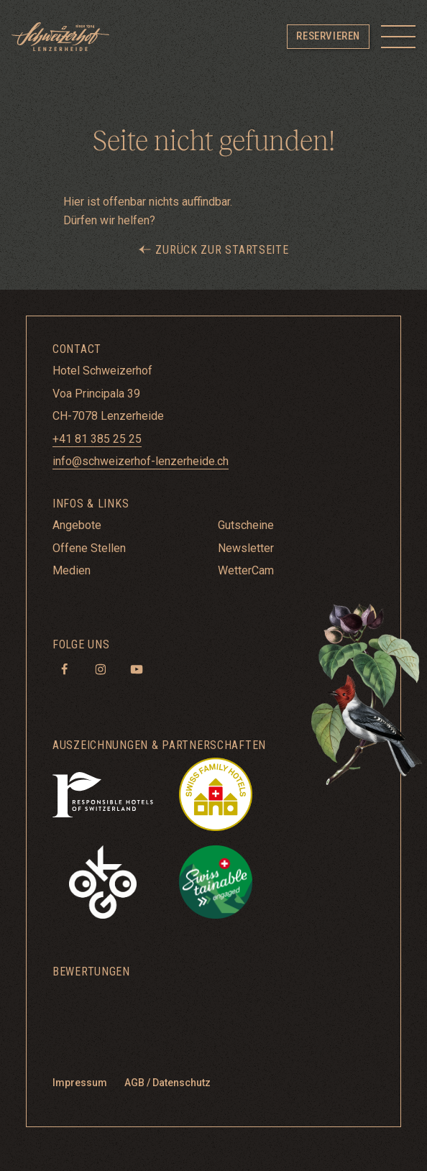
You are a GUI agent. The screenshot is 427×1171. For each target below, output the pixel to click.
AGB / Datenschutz (167, 1082)
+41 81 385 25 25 (97, 439)
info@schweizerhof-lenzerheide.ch (140, 461)
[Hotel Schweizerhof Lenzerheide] (60, 36)
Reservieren (328, 35)
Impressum (79, 1082)
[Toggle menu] (398, 36)
